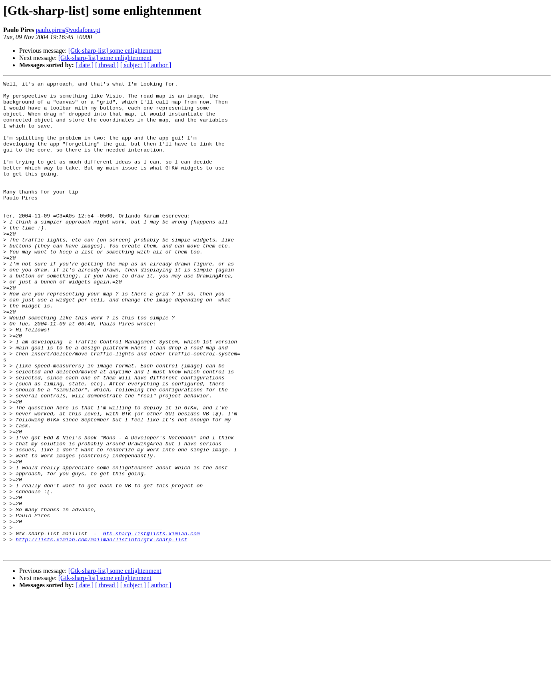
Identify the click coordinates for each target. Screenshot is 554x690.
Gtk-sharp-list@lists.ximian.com (151, 624)
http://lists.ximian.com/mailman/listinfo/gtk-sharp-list (101, 631)
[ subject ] (133, 65)
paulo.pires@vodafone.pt (68, 29)
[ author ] (159, 65)
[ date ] (85, 65)
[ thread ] (107, 65)
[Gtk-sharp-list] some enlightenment (114, 50)
